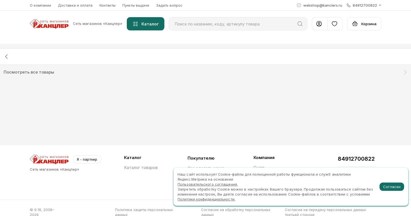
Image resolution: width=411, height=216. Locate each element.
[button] (364, 5)
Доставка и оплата (75, 5)
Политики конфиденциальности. (206, 199)
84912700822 (356, 158)
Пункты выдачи (135, 5)
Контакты (107, 5)
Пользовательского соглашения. (208, 184)
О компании (40, 5)
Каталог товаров (141, 167)
